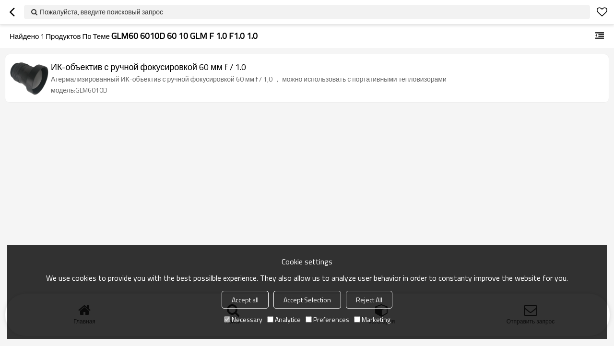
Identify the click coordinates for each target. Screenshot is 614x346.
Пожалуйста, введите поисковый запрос (101, 12)
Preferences (327, 319)
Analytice (284, 319)
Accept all (245, 300)
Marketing (372, 319)
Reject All (369, 300)
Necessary (243, 319)
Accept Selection (307, 300)
